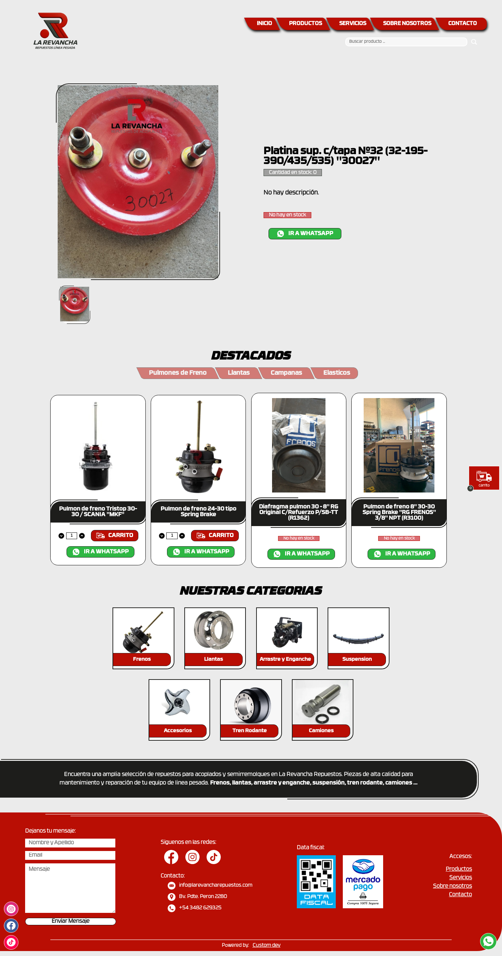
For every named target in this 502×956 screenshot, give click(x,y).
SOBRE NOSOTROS (407, 24)
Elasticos (336, 373)
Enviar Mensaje (71, 921)
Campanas (286, 373)
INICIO (264, 24)
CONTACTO (462, 24)
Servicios (460, 878)
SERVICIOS (352, 24)
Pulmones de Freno (178, 373)
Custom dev (267, 945)
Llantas (239, 373)
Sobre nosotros (452, 886)
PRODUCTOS (305, 24)
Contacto (460, 895)
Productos (459, 869)
